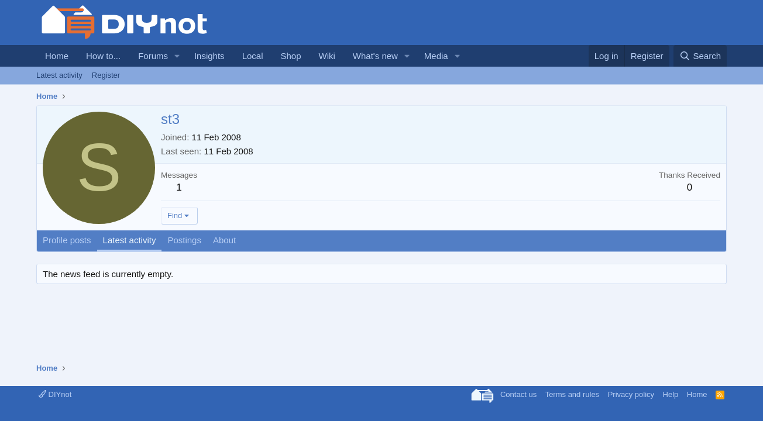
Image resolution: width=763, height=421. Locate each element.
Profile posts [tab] (67, 240)
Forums (153, 56)
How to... (103, 56)
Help (671, 394)
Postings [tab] (184, 240)
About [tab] (224, 240)
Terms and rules (572, 394)
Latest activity (59, 75)
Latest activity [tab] (129, 240)
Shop (290, 56)
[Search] (700, 56)
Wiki (327, 56)
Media (436, 56)
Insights (209, 56)
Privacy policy (631, 394)
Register (106, 75)
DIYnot (55, 394)
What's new (375, 56)
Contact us (518, 394)
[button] (177, 56)
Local (252, 56)
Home (56, 56)
